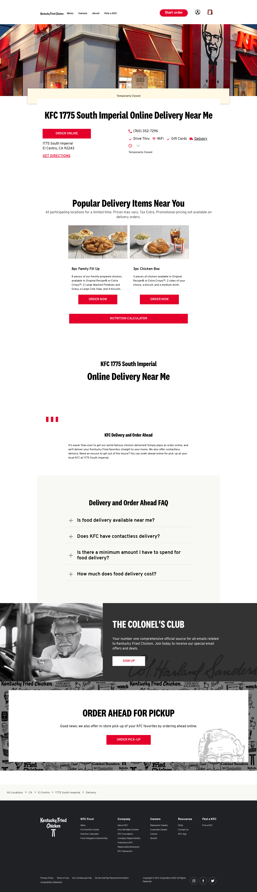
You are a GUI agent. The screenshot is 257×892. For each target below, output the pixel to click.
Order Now (97, 299)
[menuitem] (70, 13)
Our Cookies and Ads (82, 878)
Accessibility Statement (51, 882)
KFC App (182, 834)
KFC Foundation (125, 834)
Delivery (200, 139)
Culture (153, 834)
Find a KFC (207, 825)
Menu (83, 825)
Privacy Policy (47, 878)
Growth (153, 838)
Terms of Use (63, 878)
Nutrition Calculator (128, 318)
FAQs (180, 825)
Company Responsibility (129, 838)
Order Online (67, 133)
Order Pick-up (128, 740)
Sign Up (129, 661)
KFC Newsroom (125, 851)
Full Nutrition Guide (90, 830)
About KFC (123, 825)
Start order (174, 13)
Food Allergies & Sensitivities (94, 838)
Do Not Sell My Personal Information (112, 878)
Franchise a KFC (125, 843)
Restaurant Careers (159, 825)
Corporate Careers (158, 830)
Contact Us (183, 830)
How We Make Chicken (128, 830)
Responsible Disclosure (128, 847)
